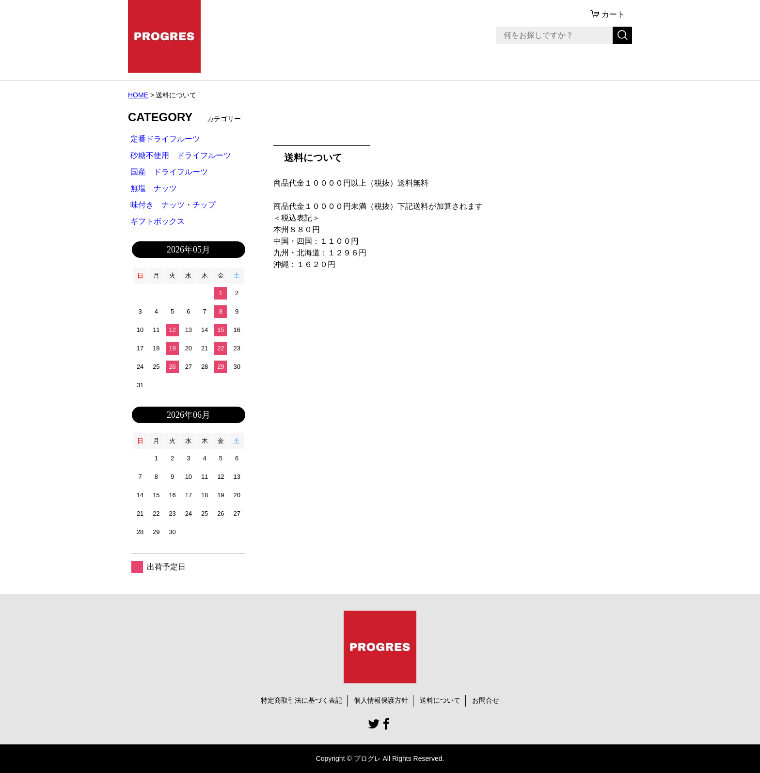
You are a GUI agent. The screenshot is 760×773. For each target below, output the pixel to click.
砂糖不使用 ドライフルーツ (180, 155)
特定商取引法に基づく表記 (301, 700)
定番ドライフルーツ (165, 139)
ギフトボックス (157, 221)
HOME (138, 95)
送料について (440, 700)
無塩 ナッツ (153, 188)
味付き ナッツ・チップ (173, 205)
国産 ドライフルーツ (169, 172)
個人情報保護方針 (381, 700)
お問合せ (485, 700)
